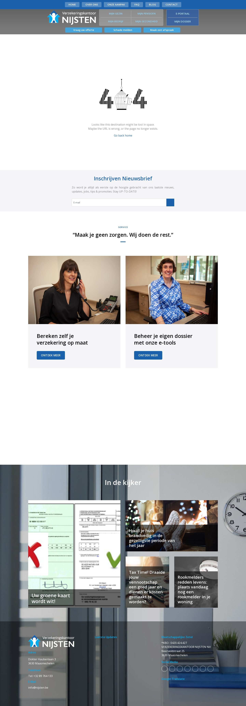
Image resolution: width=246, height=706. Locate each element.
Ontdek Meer (51, 355)
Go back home (123, 135)
